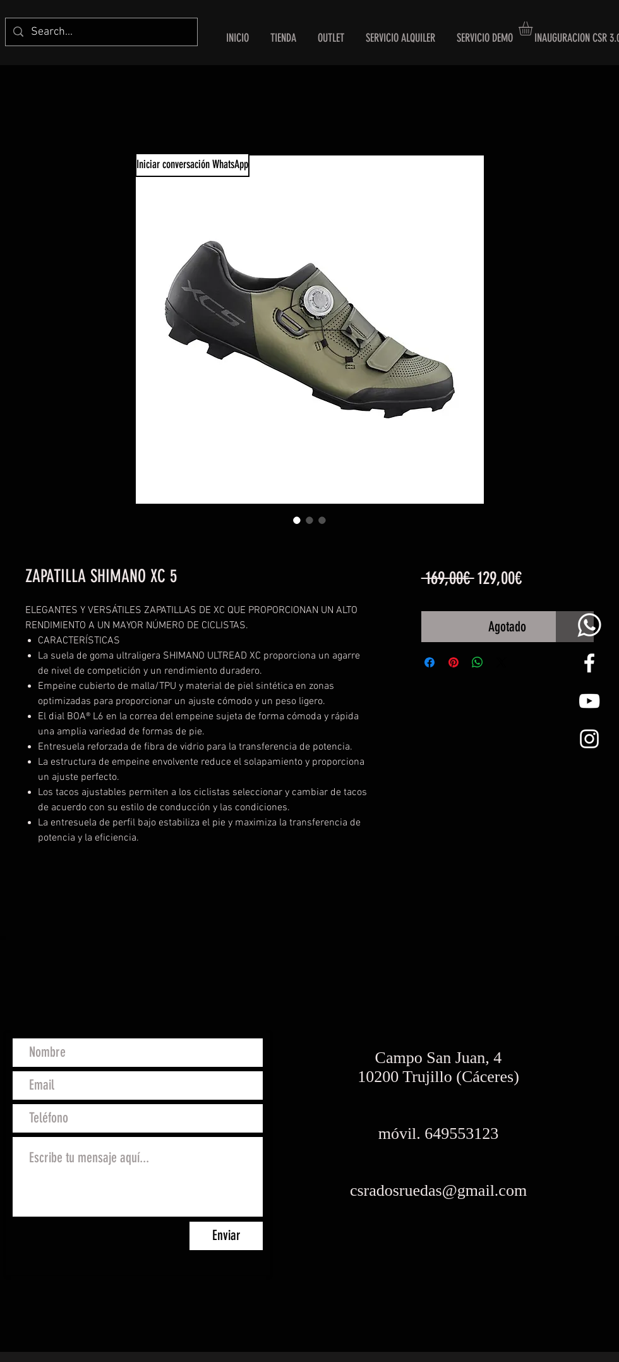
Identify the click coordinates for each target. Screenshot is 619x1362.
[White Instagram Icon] (589, 738)
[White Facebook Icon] (589, 663)
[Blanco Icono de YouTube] (589, 701)
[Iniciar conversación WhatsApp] (192, 165)
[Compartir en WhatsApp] (477, 662)
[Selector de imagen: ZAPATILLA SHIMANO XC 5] (297, 520)
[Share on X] (501, 662)
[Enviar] (226, 1236)
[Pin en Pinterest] (453, 662)
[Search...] (101, 32)
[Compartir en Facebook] (429, 662)
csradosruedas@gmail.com (438, 1190)
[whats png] (589, 625)
